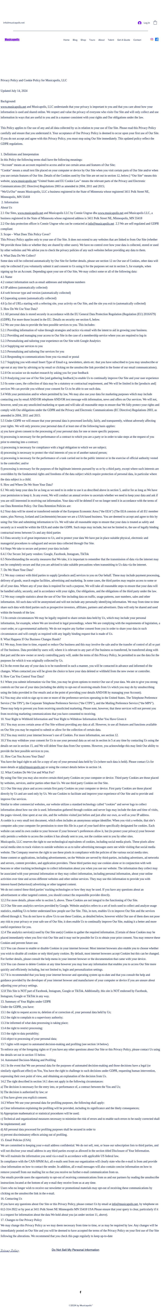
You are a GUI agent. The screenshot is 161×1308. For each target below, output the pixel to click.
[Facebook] (156, 39)
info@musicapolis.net (13, 22)
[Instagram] (151, 39)
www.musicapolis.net (13, 106)
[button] (155, 22)
